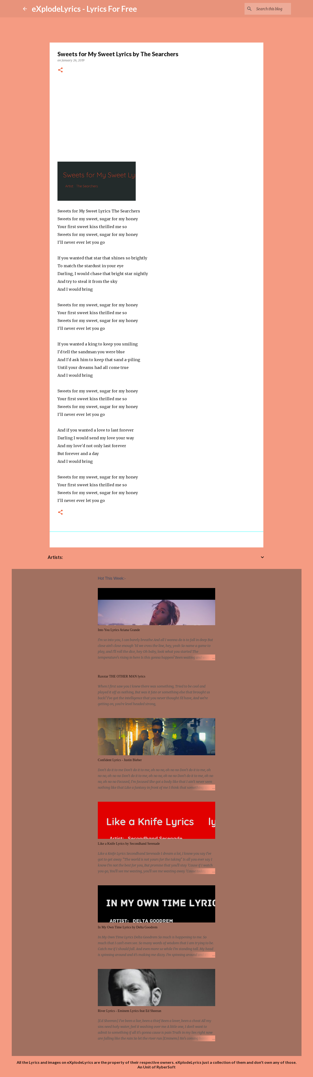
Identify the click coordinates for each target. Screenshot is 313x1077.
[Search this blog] (265, 9)
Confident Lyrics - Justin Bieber (120, 760)
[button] (60, 70)
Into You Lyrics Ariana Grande (119, 630)
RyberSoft (166, 1067)
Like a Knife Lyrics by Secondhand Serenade (129, 843)
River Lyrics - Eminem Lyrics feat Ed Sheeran (129, 1011)
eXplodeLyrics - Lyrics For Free (84, 8)
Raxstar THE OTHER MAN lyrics (121, 676)
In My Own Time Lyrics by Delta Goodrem (127, 927)
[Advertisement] (156, 115)
